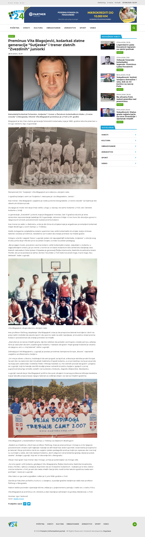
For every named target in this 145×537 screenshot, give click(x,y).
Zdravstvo (70, 28)
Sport (83, 28)
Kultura (38, 28)
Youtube (37, 2)
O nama (109, 2)
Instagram (26, 2)
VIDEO (118, 163)
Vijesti (26, 28)
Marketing (100, 2)
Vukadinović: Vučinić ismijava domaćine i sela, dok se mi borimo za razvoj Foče (127, 81)
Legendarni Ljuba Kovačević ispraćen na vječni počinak (126, 47)
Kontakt (117, 2)
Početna (14, 28)
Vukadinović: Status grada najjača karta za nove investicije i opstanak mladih (126, 115)
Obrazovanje (53, 28)
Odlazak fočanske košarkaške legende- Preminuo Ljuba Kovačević (126, 63)
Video (93, 28)
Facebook (13, 2)
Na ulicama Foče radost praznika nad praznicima (126, 99)
